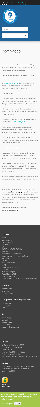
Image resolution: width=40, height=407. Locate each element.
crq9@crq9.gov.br (13, 354)
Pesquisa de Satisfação (11, 267)
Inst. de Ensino (7, 293)
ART (3, 247)
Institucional (6, 303)
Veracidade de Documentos (12, 254)
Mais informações (7, 399)
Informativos (6, 318)
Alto (12, 3)
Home (4, 238)
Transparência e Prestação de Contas (15, 256)
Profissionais (7, 289)
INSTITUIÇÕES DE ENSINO (12, 249)
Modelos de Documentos (11, 327)
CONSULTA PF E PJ (9, 276)
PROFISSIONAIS (8, 242)
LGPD (4, 265)
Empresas (5, 291)
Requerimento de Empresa (11, 83)
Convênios (5, 320)
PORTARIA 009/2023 (19, 122)
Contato (4, 260)
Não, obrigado (7, 404)
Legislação (6, 306)
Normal (20, 3)
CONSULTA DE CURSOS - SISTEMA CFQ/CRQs (19, 279)
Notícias (5, 251)
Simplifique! (6, 270)
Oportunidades (7, 322)
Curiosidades (7, 325)
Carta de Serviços (8, 272)
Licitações (5, 308)
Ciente (17, 404)
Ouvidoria (5, 258)
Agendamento (7, 240)
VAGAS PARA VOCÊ (9, 274)
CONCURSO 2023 (8, 263)
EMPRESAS (6, 245)
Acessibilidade (21, 5)
